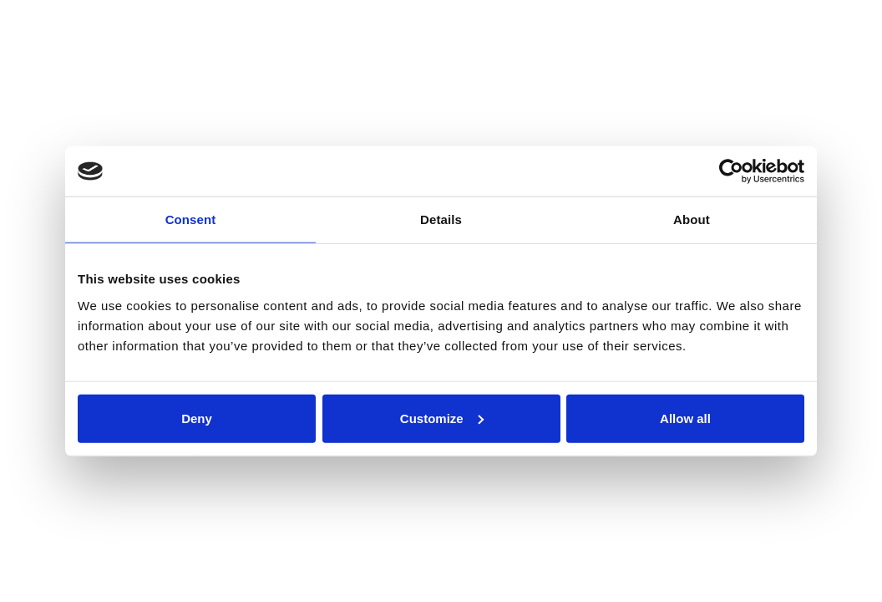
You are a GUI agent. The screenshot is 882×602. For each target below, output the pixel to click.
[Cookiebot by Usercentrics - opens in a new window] (731, 171)
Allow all (685, 418)
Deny (196, 418)
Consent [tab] (190, 219)
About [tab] (691, 219)
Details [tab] (441, 219)
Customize (442, 418)
